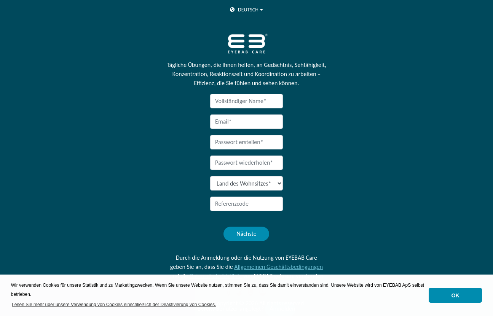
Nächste (246, 233)
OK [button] (455, 295)
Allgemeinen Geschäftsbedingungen (278, 266)
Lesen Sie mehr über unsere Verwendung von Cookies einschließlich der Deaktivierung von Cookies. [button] (114, 304)
